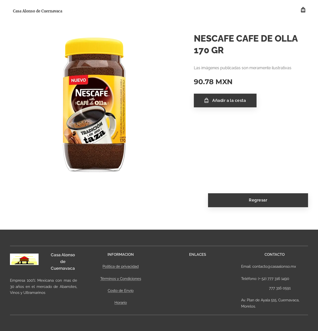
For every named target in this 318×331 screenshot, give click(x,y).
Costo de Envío (120, 290)
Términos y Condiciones (120, 278)
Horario (120, 302)
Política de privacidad (121, 266)
